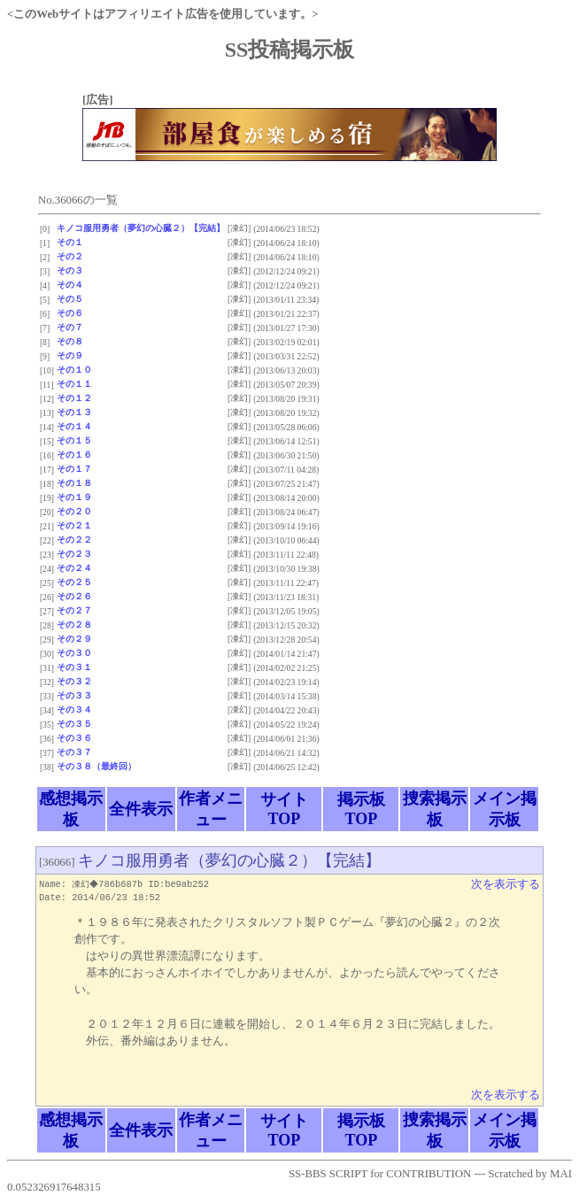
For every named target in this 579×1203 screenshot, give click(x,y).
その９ (70, 355)
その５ (70, 299)
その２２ (74, 539)
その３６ (74, 738)
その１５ (74, 440)
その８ (70, 341)
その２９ (74, 639)
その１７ (74, 469)
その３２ (74, 681)
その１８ (74, 483)
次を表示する (505, 884)
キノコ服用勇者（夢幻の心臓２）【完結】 (141, 228)
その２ (70, 256)
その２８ (74, 624)
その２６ (74, 596)
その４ (70, 284)
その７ (70, 327)
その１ (70, 242)
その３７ (74, 752)
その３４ (74, 709)
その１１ (74, 384)
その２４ (74, 568)
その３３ (74, 695)
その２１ (74, 525)
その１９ (74, 497)
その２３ (74, 554)
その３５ (74, 724)
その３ (70, 270)
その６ (70, 313)
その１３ (74, 412)
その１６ (74, 454)
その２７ (74, 610)
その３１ (74, 667)
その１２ (74, 398)
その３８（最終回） (96, 766)
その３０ (74, 653)
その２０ (74, 511)
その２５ (74, 582)
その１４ (74, 426)
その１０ (74, 369)
